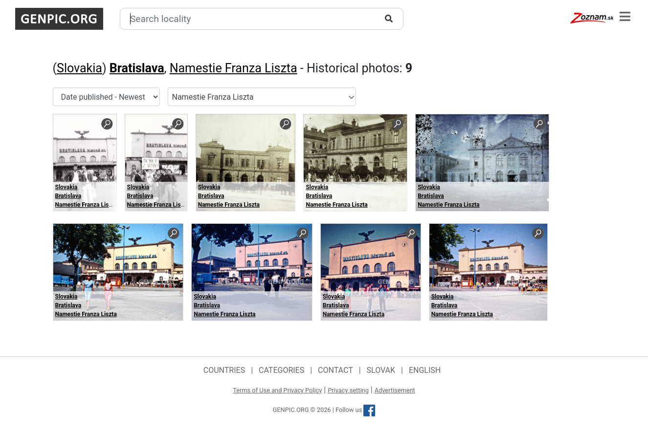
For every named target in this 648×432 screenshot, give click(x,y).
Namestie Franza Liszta (233, 68)
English (425, 370)
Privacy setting (348, 390)
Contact (335, 370)
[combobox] (262, 96)
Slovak (381, 370)
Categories (281, 370)
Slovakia (79, 68)
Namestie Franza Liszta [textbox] (213, 97)
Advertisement (395, 390)
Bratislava (137, 68)
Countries (224, 370)
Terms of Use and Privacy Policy (277, 390)
